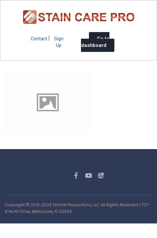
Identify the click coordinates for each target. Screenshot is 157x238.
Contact (39, 38)
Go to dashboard (95, 42)
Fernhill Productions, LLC (76, 205)
